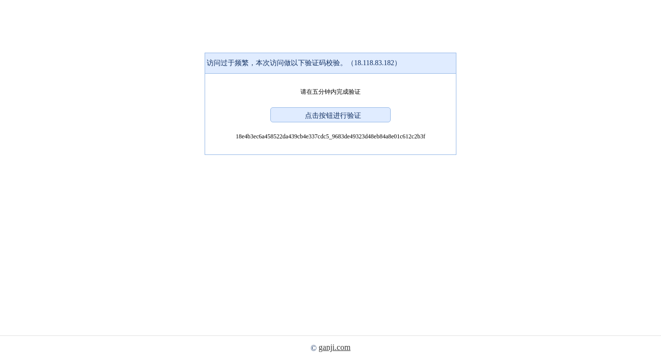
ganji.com (334, 347)
